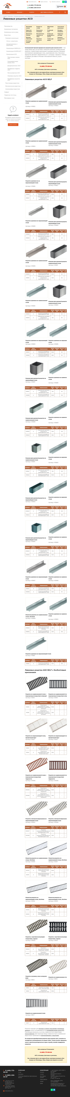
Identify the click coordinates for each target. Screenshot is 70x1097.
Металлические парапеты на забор (40, 35)
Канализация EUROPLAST (14, 51)
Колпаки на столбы (39, 27)
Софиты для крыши (50, 40)
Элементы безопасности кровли (61, 39)
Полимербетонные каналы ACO (13, 62)
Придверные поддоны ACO (14, 69)
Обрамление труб (50, 27)
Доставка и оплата (47, 12)
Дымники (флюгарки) (29, 38)
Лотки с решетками (12, 41)
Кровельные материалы (13, 29)
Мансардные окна (13, 98)
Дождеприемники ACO (14, 65)
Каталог (19, 12)
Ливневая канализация (19, 16)
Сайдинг (13, 92)
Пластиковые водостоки (14, 83)
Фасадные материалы (60, 31)
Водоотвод (10, 16)
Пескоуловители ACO (14, 72)
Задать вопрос (44, 1)
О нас (8, 12)
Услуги (31, 12)
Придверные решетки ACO (14, 79)
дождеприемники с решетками (50, 1035)
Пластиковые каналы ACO (14, 58)
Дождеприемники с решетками (11, 45)
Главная (5, 16)
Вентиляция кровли (29, 27)
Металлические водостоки (14, 86)
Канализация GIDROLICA (14, 48)
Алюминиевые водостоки (12, 89)
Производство (13, 26)
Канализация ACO (29, 16)
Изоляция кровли (28, 42)
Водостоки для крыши (29, 31)
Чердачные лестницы (13, 95)
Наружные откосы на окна (39, 40)
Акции (41, 1081)
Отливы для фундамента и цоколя (50, 35)
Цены (41, 1083)
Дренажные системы (29, 34)
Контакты (20, 1074)
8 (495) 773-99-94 (35, 5)
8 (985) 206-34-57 (35, 7)
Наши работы (43, 1079)
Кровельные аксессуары (13, 32)
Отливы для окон (50, 31)
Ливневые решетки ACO (39, 16)
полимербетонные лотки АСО (55, 1030)
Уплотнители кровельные (61, 27)
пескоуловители (29, 1033)
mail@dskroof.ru (32, 1)
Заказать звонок (55, 1)
